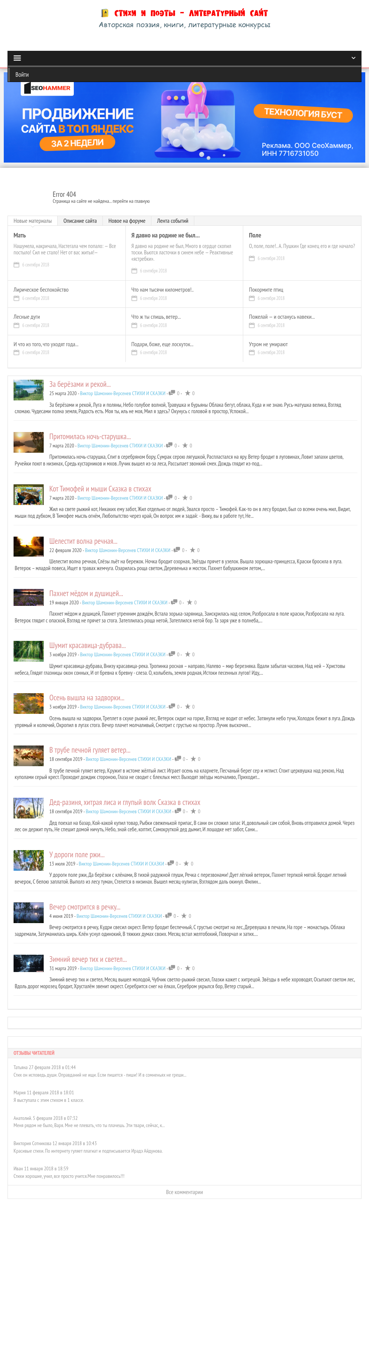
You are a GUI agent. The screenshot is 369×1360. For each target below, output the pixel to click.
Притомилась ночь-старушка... (90, 436)
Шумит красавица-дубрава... (87, 645)
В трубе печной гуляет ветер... (89, 750)
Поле (255, 235)
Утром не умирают (268, 344)
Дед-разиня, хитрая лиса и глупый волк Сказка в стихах (124, 802)
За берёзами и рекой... (80, 384)
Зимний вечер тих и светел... (88, 959)
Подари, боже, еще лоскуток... (162, 344)
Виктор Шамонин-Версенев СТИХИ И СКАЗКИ (123, 393)
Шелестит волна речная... (83, 541)
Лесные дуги (27, 316)
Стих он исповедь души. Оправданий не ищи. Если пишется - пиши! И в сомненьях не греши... (100, 1074)
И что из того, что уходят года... (46, 344)
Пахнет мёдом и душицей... (86, 593)
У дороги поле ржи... (77, 854)
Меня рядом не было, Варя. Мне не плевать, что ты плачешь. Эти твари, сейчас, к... (89, 1125)
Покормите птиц (266, 289)
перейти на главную (131, 201)
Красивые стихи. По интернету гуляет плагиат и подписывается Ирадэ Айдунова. (88, 1150)
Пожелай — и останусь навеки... (282, 316)
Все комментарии (184, 1192)
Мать (20, 235)
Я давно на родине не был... (165, 235)
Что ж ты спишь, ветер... (156, 316)
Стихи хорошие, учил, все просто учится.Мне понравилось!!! (69, 1176)
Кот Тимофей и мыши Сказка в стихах (100, 489)
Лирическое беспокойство (41, 289)
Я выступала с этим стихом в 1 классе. (49, 1100)
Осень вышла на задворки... (87, 697)
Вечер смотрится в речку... (84, 907)
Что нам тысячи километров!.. (162, 289)
